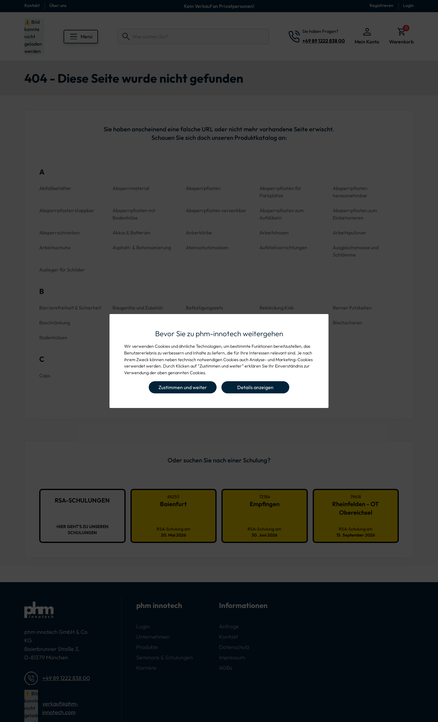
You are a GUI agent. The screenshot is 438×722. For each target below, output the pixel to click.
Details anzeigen (255, 387)
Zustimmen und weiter (182, 387)
